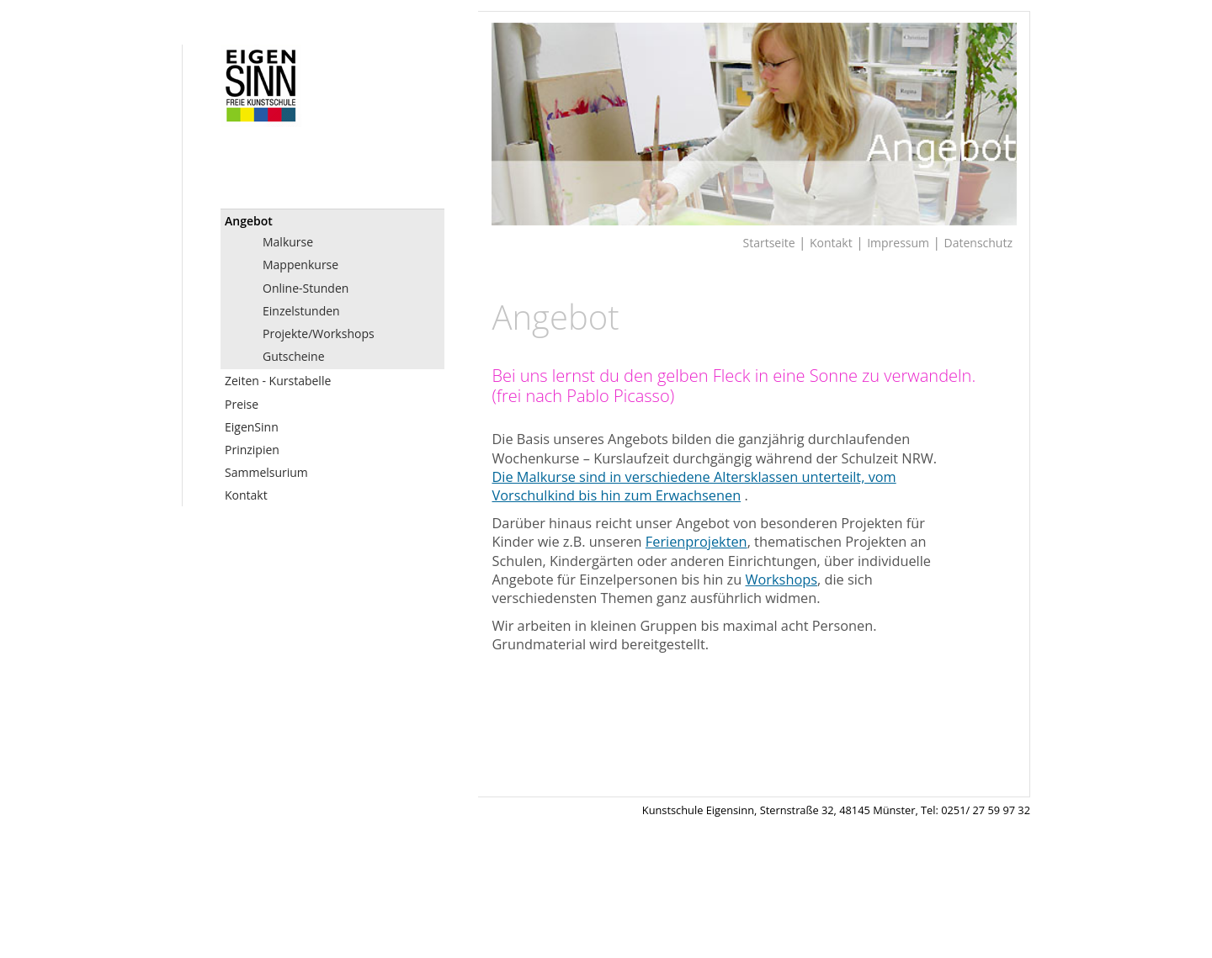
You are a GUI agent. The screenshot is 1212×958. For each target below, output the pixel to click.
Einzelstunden (301, 311)
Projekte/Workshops (319, 333)
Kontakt (246, 495)
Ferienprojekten (696, 541)
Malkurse (288, 242)
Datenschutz (978, 243)
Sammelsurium (266, 472)
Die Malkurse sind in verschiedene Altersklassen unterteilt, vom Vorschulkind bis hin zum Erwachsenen (694, 486)
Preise (241, 404)
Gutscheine (294, 356)
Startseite (769, 243)
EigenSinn (252, 427)
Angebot (249, 221)
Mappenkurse (300, 265)
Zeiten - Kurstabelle (278, 381)
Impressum (898, 243)
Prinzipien (252, 450)
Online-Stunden (305, 288)
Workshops (781, 579)
